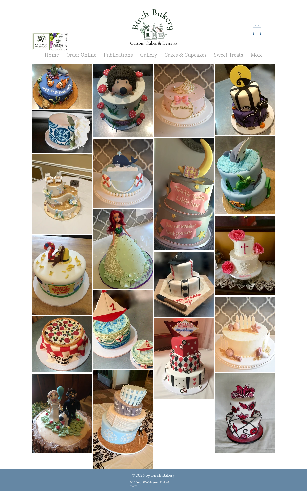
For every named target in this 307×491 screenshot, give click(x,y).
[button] (257, 30)
